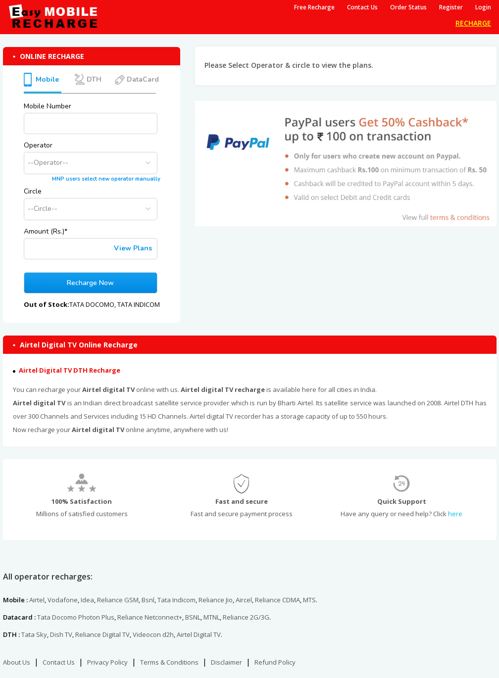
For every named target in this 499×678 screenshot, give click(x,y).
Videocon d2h (153, 634)
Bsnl (148, 599)
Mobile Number (47, 106)
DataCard (142, 79)
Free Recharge (314, 7)
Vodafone (63, 599)
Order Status (408, 7)
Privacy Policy (107, 662)
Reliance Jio (216, 599)
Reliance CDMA (277, 599)
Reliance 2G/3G (246, 617)
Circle (33, 191)
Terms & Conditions (169, 662)
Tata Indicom (176, 599)
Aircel (244, 599)
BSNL (192, 617)
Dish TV (61, 634)
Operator (38, 145)
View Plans (133, 248)
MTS (309, 599)
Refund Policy (275, 662)
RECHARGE (473, 23)
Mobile (47, 79)
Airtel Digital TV (199, 634)
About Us (16, 662)
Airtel (37, 599)
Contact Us (362, 7)
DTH (93, 79)
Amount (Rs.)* (45, 231)
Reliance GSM (118, 599)
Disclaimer (226, 662)
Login (483, 7)
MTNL (211, 617)
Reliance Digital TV (102, 634)
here (455, 513)
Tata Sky (34, 634)
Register (451, 7)
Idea (87, 599)
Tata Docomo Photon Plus (75, 617)
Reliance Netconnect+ (149, 617)
